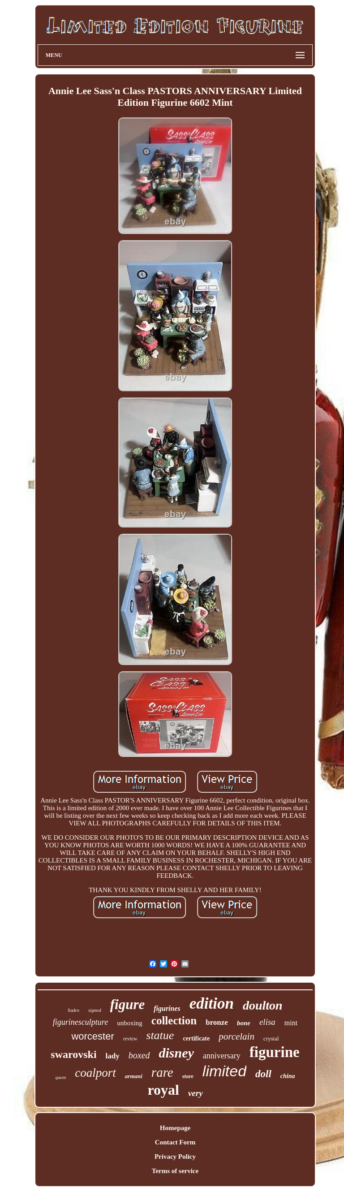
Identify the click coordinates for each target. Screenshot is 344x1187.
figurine (274, 1052)
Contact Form (175, 1142)
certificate (196, 1038)
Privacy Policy (175, 1156)
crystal (271, 1038)
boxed (139, 1055)
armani (133, 1076)
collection (174, 1020)
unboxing (129, 1023)
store (188, 1076)
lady (113, 1056)
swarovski (73, 1054)
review (130, 1039)
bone (243, 1023)
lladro (73, 1010)
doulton (263, 1005)
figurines (167, 1008)
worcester (92, 1036)
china (287, 1076)
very (195, 1093)
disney (176, 1052)
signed (94, 1010)
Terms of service (175, 1170)
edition (211, 1003)
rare (162, 1072)
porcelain (236, 1036)
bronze (217, 1022)
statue (160, 1035)
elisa (267, 1022)
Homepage (175, 1127)
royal (163, 1090)
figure (127, 1004)
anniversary (222, 1055)
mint (290, 1023)
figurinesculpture (80, 1022)
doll (263, 1073)
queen (60, 1077)
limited (224, 1070)
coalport (95, 1072)
